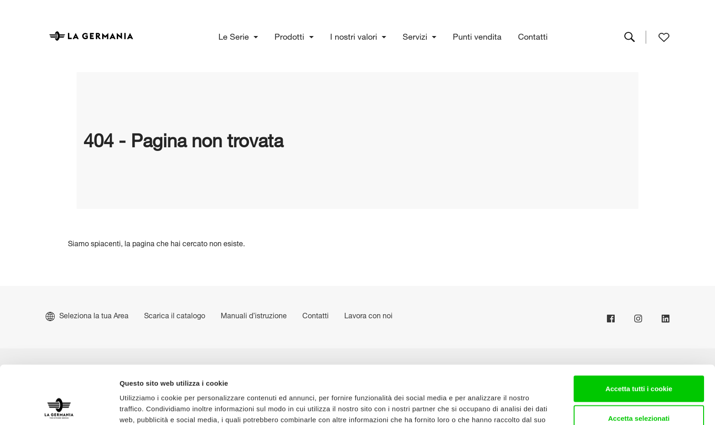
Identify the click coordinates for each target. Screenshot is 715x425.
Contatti (533, 35)
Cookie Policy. (222, 377)
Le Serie (234, 35)
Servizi (416, 35)
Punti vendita (477, 35)
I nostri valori (354, 35)
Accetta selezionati (638, 365)
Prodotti (291, 35)
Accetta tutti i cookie (639, 335)
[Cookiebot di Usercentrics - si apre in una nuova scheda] (59, 407)
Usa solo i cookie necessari (639, 395)
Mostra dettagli (479, 407)
